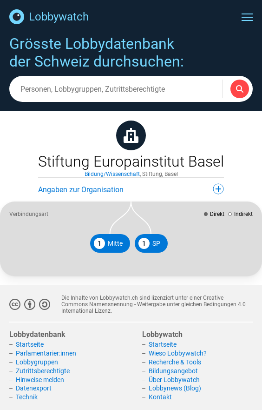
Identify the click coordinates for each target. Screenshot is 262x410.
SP (149, 243)
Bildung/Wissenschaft (112, 174)
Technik (27, 397)
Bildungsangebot (173, 371)
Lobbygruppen (37, 362)
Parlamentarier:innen (46, 353)
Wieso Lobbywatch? (178, 353)
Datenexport (34, 388)
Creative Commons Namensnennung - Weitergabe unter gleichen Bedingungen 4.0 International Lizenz (153, 304)
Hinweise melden (40, 379)
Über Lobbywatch (174, 379)
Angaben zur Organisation (131, 189)
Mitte (108, 243)
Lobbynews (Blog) (175, 388)
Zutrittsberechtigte (43, 371)
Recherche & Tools (175, 362)
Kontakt (160, 397)
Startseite (30, 344)
